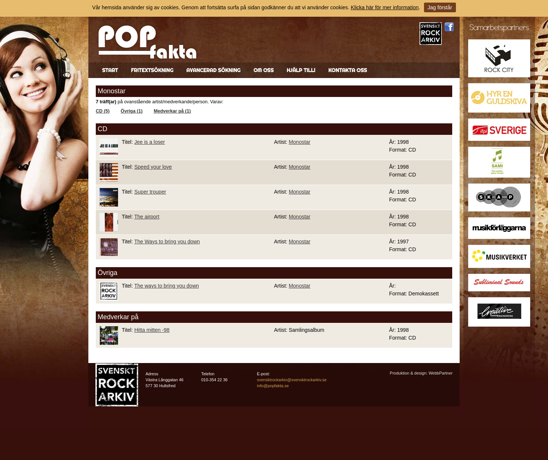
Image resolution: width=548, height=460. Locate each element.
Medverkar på (118, 317)
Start (110, 70)
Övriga (107, 272)
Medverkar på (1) (172, 111)
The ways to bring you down (166, 286)
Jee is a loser (149, 142)
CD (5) (103, 111)
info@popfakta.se (273, 385)
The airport (146, 217)
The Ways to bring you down (167, 241)
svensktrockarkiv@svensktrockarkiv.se (292, 380)
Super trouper (150, 192)
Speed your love (153, 167)
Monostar (299, 142)
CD (102, 129)
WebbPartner (440, 373)
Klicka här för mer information (385, 7)
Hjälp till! (301, 70)
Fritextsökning (152, 70)
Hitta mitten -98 (152, 330)
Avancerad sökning (213, 70)
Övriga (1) (132, 111)
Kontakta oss (347, 70)
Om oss (264, 70)
